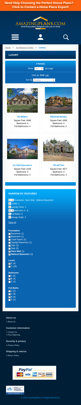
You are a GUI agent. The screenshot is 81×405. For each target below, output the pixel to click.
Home (8, 47)
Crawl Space (17, 239)
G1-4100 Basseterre (22, 165)
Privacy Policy (13, 345)
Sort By (29, 80)
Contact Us (12, 332)
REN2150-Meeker (58, 117)
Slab (13, 245)
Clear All (12, 222)
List (47, 75)
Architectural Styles (25, 47)
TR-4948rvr (22, 117)
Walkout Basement (20, 254)
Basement (15, 233)
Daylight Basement (19, 242)
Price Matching (14, 335)
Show (30, 68)
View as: (35, 75)
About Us (11, 322)
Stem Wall (16, 251)
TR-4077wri (58, 165)
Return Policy (13, 355)
